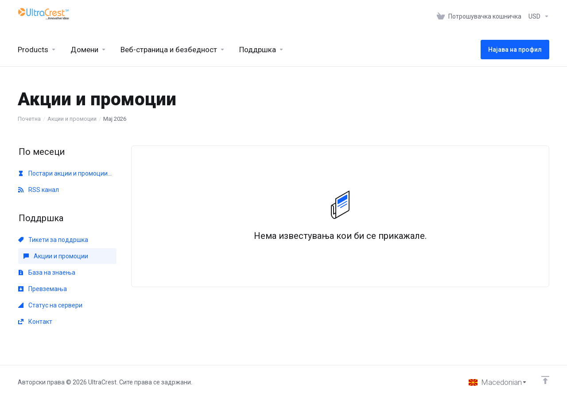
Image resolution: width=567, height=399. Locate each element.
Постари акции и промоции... (65, 173)
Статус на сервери (50, 305)
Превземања (42, 288)
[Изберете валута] (537, 16)
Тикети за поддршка (53, 239)
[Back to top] (545, 379)
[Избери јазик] (498, 382)
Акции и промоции (72, 118)
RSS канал (38, 189)
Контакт (35, 321)
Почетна (29, 118)
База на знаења (46, 272)
